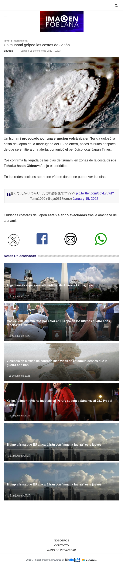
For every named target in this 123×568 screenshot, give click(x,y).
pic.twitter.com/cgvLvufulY (95, 193)
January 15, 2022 (85, 199)
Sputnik (8, 50)
